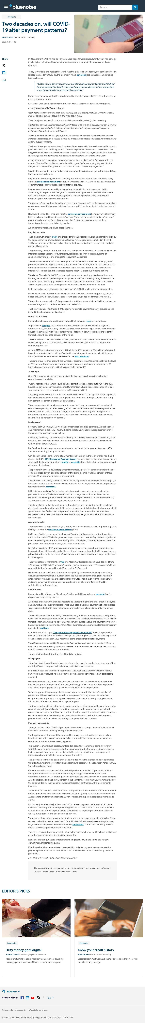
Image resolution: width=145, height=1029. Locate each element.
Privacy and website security (14, 1010)
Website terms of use (38, 1010)
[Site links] (19, 991)
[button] (6, 6)
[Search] (118, 7)
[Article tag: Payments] (84, 943)
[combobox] (118, 7)
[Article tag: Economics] (12, 943)
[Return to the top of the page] (50, 997)
